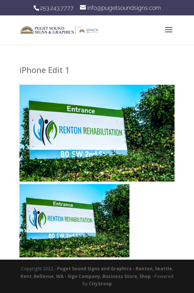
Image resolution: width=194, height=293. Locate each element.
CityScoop (100, 284)
